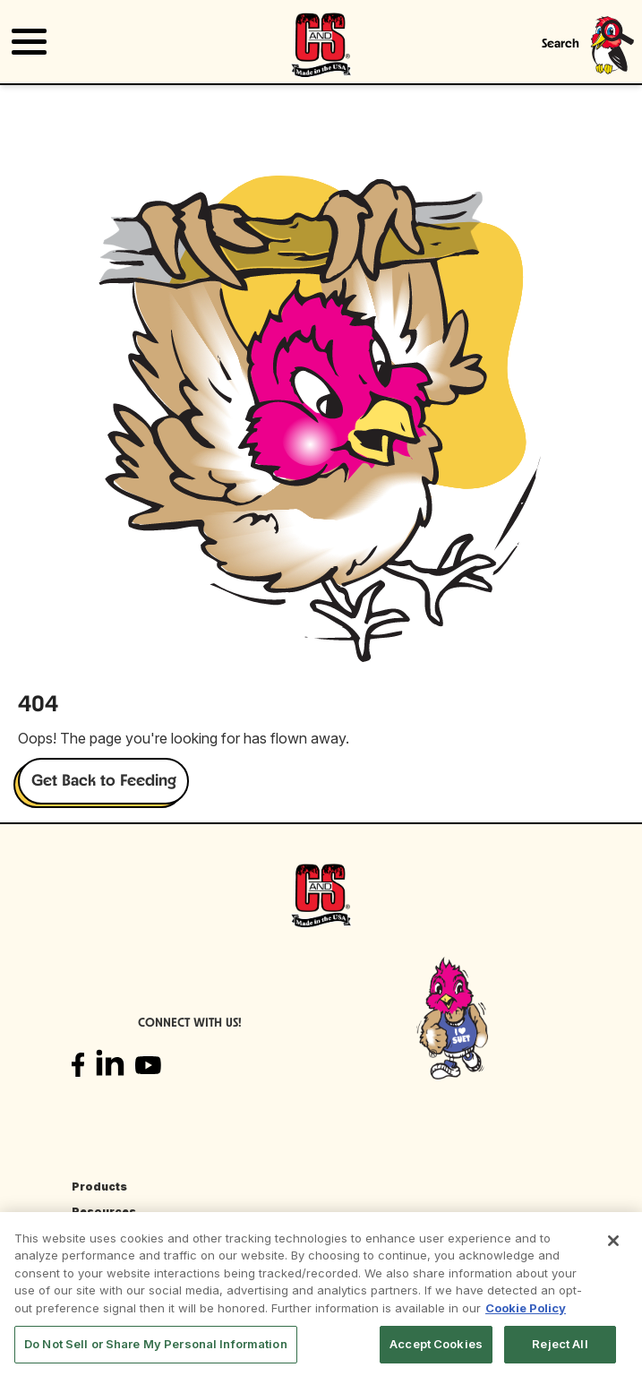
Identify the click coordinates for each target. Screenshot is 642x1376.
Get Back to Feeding (103, 781)
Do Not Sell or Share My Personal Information (155, 1344)
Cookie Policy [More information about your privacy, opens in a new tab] (525, 1308)
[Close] (613, 1240)
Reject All (559, 1344)
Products (99, 1186)
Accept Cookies (436, 1344)
